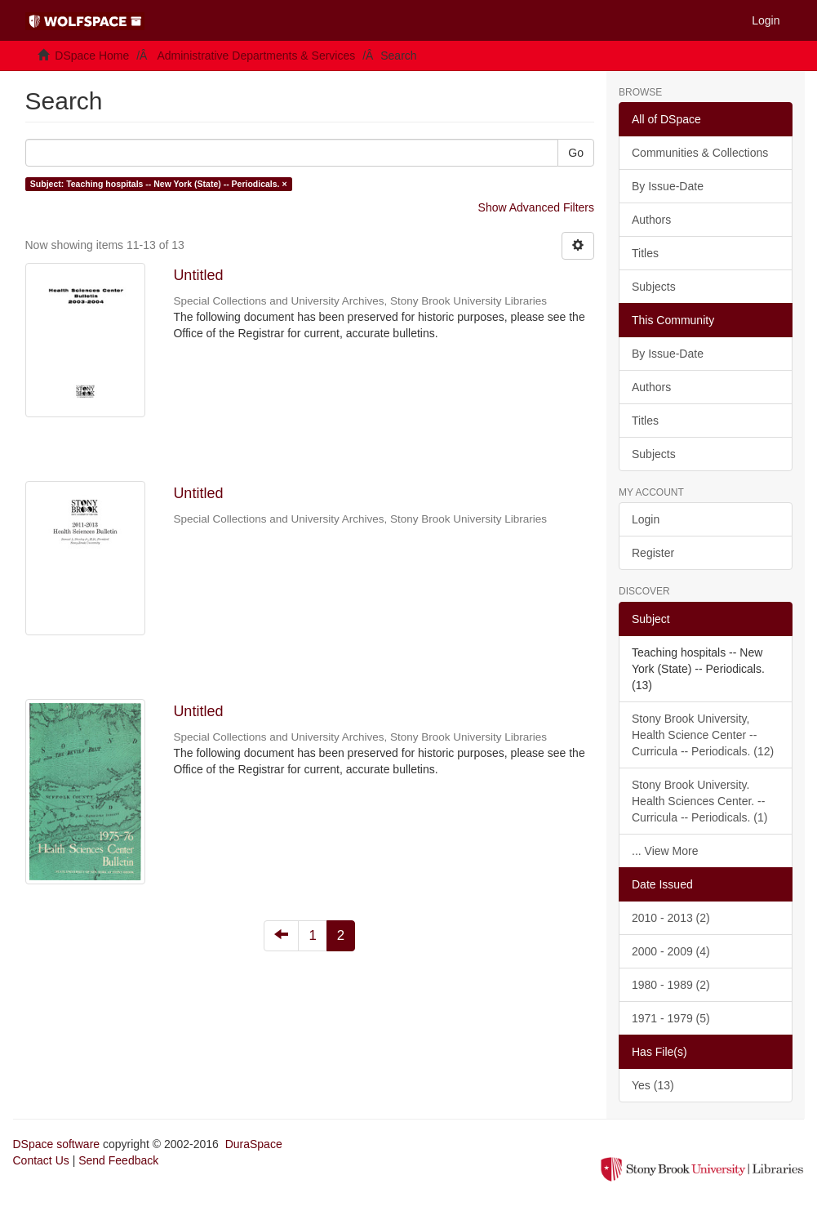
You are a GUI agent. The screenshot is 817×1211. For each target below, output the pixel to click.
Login (645, 519)
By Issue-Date (668, 186)
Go (576, 152)
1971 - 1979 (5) (671, 1018)
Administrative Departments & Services (256, 55)
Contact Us (41, 1160)
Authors (651, 219)
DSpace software (56, 1144)
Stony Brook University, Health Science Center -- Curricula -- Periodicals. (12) (703, 735)
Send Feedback (118, 1160)
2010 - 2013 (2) (671, 917)
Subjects (654, 286)
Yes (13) (653, 1085)
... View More (665, 850)
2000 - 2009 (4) (671, 951)
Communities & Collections (700, 152)
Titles (645, 253)
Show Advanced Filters (536, 207)
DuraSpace (253, 1144)
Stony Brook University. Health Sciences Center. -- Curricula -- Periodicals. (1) (699, 801)
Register (653, 552)
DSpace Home (92, 55)
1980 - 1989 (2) (671, 984)
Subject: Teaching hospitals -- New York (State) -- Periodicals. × (158, 184)
